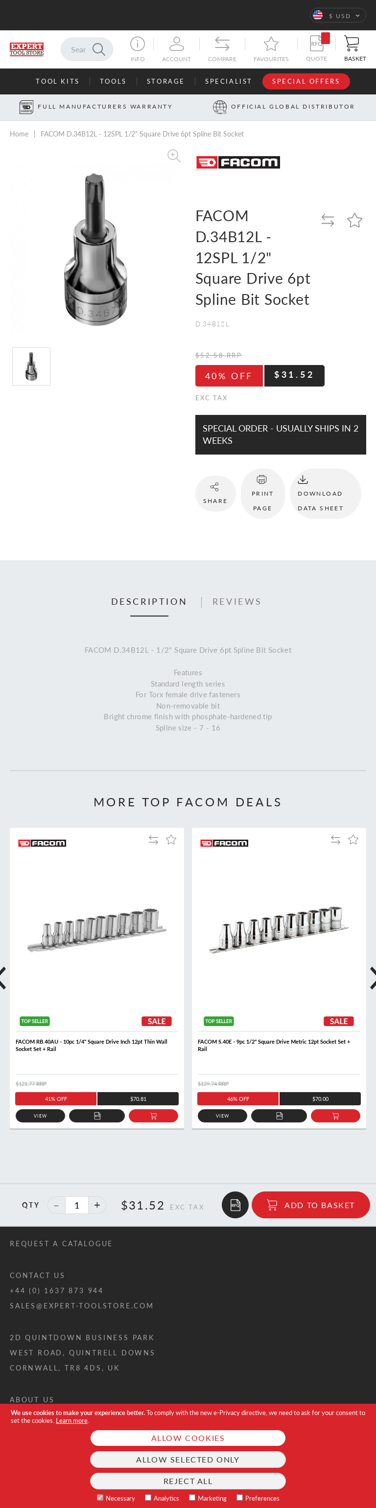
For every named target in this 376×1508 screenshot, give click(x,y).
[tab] (149, 602)
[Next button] (369, 107)
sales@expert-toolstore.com (82, 1306)
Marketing (212, 1498)
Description (149, 602)
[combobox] (87, 49)
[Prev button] (7, 107)
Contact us (38, 1275)
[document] (188, 1456)
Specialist (229, 81)
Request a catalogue (61, 1243)
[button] (338, 15)
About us (32, 1399)
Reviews (237, 602)
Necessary (120, 1498)
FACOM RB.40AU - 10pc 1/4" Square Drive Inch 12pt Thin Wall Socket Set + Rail (91, 1045)
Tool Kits (57, 81)
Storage (166, 81)
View (40, 1116)
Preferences (262, 1498)
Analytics (166, 1498)
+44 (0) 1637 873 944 (57, 1290)
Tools (113, 81)
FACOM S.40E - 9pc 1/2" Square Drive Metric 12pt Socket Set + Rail (274, 1045)
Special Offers (306, 81)
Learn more (72, 1420)
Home (19, 134)
